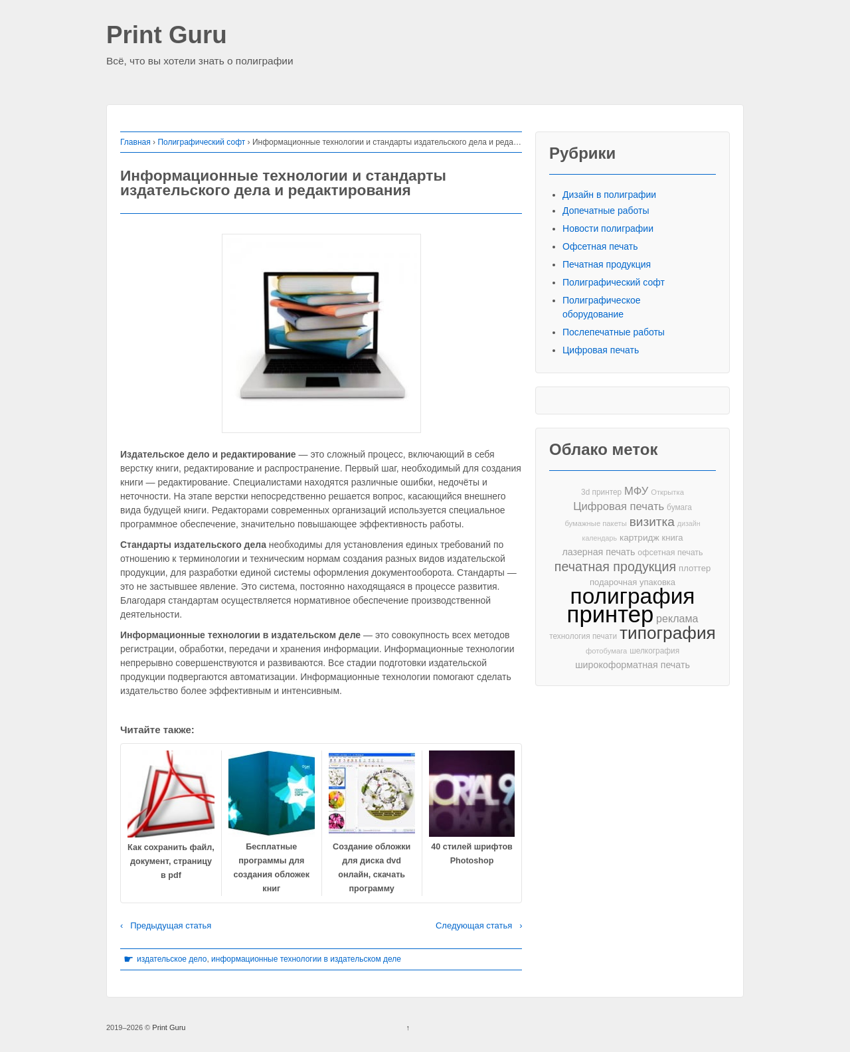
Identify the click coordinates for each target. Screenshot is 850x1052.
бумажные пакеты (595, 523)
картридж (639, 538)
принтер (610, 615)
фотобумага (606, 651)
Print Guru (166, 35)
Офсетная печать (600, 246)
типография (668, 633)
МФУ (636, 491)
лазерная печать (598, 552)
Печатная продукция (606, 264)
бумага (679, 507)
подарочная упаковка (632, 582)
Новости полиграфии (607, 228)
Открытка (667, 492)
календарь (599, 538)
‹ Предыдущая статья (165, 925)
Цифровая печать (600, 350)
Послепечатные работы (613, 332)
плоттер (695, 568)
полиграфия (632, 596)
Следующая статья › (479, 925)
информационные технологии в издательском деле (306, 959)
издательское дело (172, 959)
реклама (677, 618)
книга (672, 538)
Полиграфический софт (201, 142)
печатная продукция (615, 567)
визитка (652, 522)
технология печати (583, 636)
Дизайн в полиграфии (609, 194)
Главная (135, 142)
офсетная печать (670, 552)
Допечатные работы (605, 210)
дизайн (689, 523)
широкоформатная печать (632, 664)
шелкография (654, 651)
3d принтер (601, 492)
